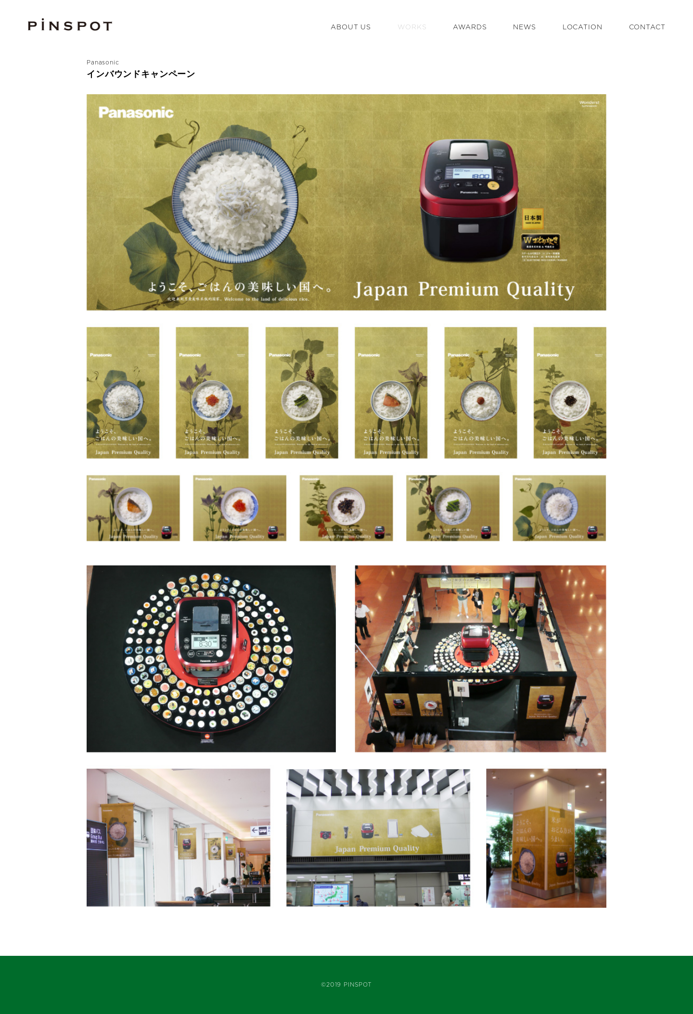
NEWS (524, 27)
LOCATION (583, 27)
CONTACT (647, 27)
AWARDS (470, 27)
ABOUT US (351, 27)
